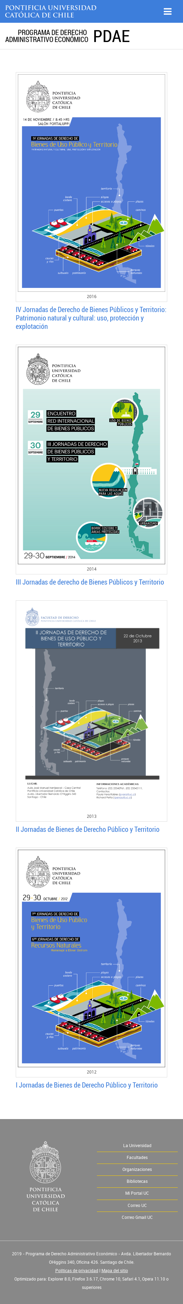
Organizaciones (137, 1169)
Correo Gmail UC (137, 1217)
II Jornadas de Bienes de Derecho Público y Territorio (88, 829)
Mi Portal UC (137, 1193)
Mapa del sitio (114, 1270)
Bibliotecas (137, 1181)
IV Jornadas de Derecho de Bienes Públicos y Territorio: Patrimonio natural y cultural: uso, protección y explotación (91, 318)
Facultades (137, 1157)
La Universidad (137, 1145)
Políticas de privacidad (76, 1270)
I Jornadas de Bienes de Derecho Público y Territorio (87, 1085)
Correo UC (137, 1205)
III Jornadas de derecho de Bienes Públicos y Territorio (90, 582)
